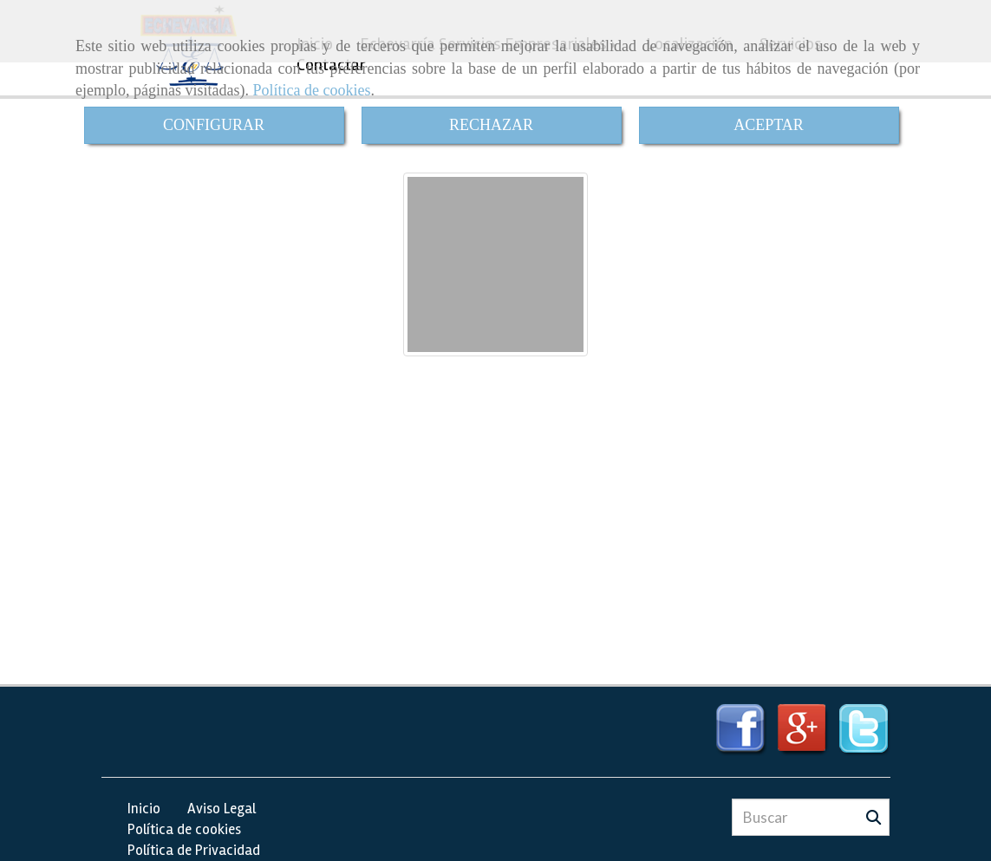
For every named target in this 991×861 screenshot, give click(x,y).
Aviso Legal (221, 808)
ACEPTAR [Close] (768, 125)
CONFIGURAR (213, 125)
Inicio (143, 808)
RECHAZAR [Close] (491, 125)
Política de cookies (311, 90)
